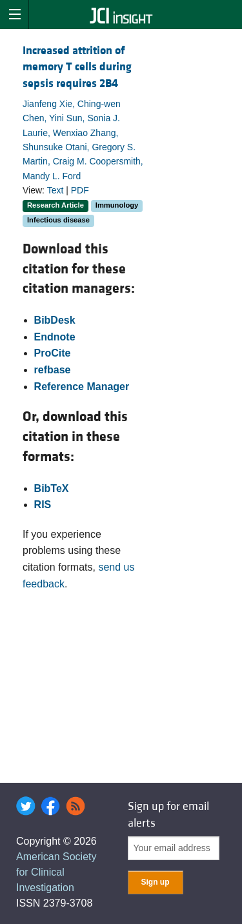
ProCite (52, 353)
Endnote (55, 336)
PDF (80, 190)
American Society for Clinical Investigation (56, 872)
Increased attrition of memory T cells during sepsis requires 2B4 (77, 66)
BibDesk (55, 320)
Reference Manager (82, 386)
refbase (52, 369)
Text (55, 190)
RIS (43, 504)
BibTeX (51, 488)
